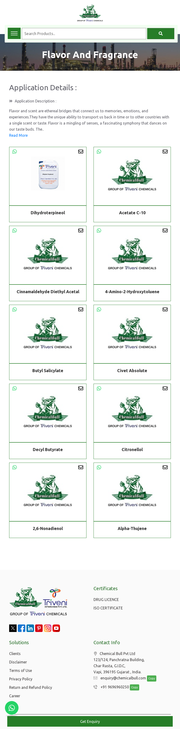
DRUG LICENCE (106, 599)
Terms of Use (20, 670)
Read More (18, 135)
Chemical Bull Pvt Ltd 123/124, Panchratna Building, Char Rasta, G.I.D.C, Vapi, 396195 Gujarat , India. (119, 662)
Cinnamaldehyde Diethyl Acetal (48, 292)
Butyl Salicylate (47, 371)
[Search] (160, 33)
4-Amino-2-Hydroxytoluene (132, 292)
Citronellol (132, 450)
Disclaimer (18, 662)
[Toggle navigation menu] (14, 33)
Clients (15, 653)
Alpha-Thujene (132, 529)
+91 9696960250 (110, 687)
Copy (149, 678)
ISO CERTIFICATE (108, 608)
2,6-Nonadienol (48, 529)
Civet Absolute (132, 371)
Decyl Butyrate (48, 450)
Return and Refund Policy (30, 687)
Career (14, 696)
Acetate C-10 (132, 212)
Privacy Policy (20, 679)
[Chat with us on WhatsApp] (12, 708)
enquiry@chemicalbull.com (119, 678)
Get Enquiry (90, 721)
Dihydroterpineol (48, 212)
